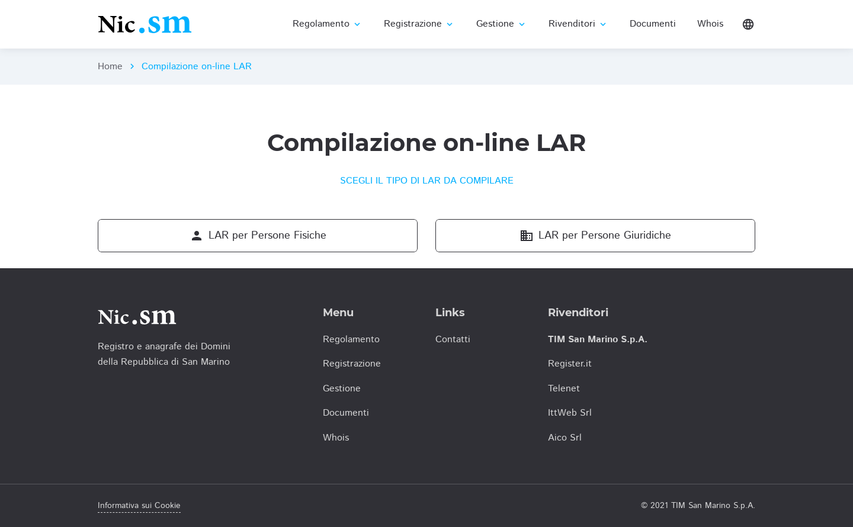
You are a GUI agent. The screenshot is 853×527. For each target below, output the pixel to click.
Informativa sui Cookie (139, 506)
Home (110, 66)
